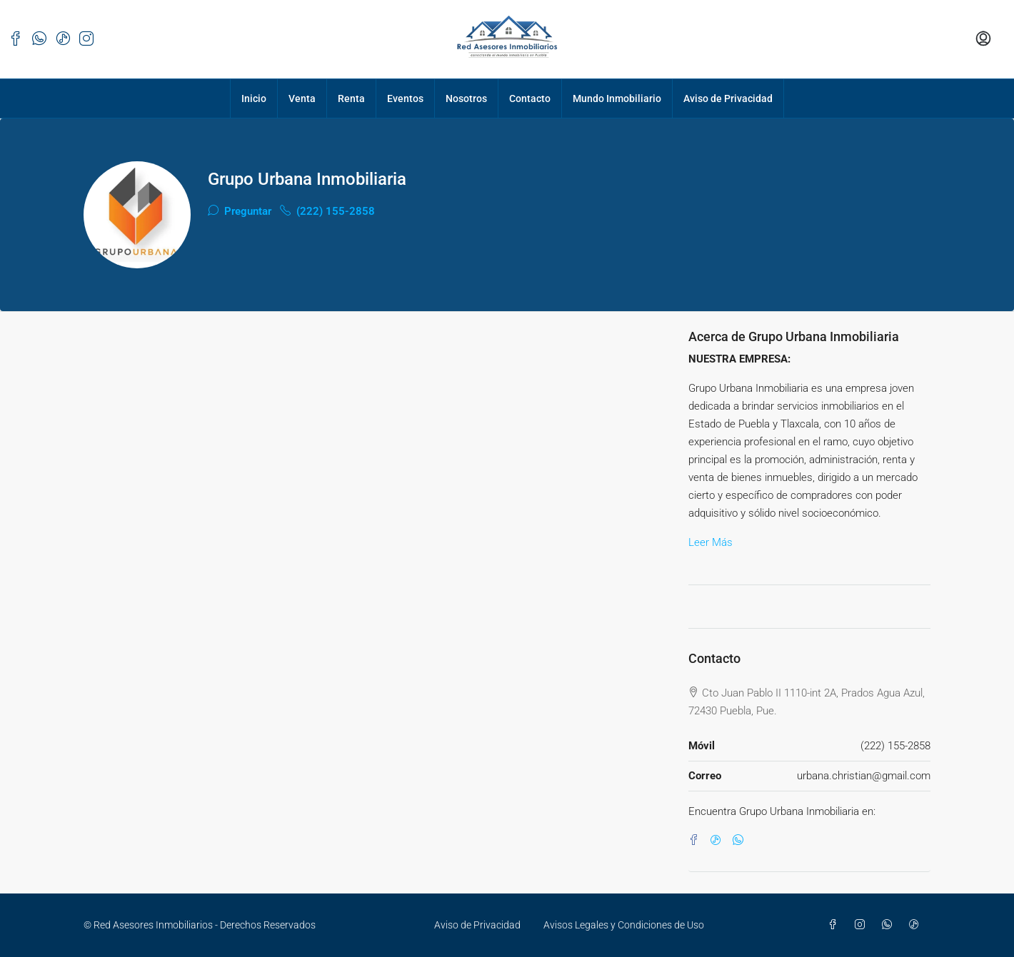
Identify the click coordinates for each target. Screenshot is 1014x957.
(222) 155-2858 (327, 211)
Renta (351, 98)
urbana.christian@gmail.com (863, 775)
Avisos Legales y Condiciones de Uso (623, 925)
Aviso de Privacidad (728, 98)
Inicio (253, 98)
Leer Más (710, 542)
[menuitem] (983, 39)
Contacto (530, 98)
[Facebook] (696, 840)
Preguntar (239, 211)
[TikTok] (719, 840)
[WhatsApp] (741, 840)
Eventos (405, 98)
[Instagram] (862, 925)
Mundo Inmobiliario (617, 98)
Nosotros (466, 98)
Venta (302, 98)
